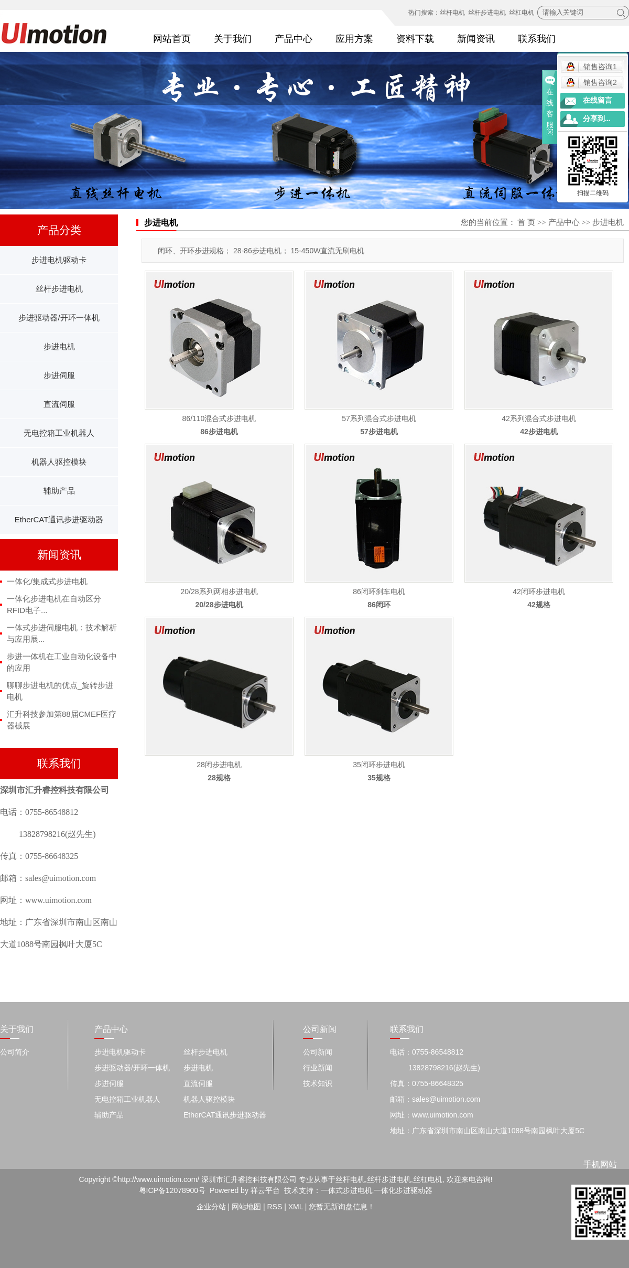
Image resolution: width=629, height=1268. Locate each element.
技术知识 (317, 1083)
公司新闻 (317, 1052)
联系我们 (537, 39)
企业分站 (211, 1206)
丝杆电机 (452, 12)
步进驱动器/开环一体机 (58, 317)
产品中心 (293, 39)
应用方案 (354, 39)
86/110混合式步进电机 (219, 418)
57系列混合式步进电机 (379, 418)
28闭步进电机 (219, 764)
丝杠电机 (521, 12)
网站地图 (246, 1206)
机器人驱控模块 (58, 461)
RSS (274, 1206)
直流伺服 (59, 404)
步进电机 (59, 346)
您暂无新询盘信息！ (342, 1206)
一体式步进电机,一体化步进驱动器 (377, 1190)
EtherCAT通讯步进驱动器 (59, 519)
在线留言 (597, 100)
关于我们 (233, 39)
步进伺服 (59, 375)
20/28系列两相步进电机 (218, 591)
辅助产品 (59, 490)
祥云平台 (265, 1190)
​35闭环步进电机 (379, 764)
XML (295, 1206)
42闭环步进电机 (539, 591)
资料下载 (415, 39)
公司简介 (14, 1052)
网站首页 (172, 39)
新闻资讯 (476, 39)
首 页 (526, 222)
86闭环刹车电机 (379, 591)
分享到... (597, 119)
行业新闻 (317, 1067)
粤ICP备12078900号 (172, 1190)
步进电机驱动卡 (58, 259)
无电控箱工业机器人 (59, 432)
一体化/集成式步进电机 (47, 581)
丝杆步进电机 (487, 12)
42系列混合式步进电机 (539, 418)
